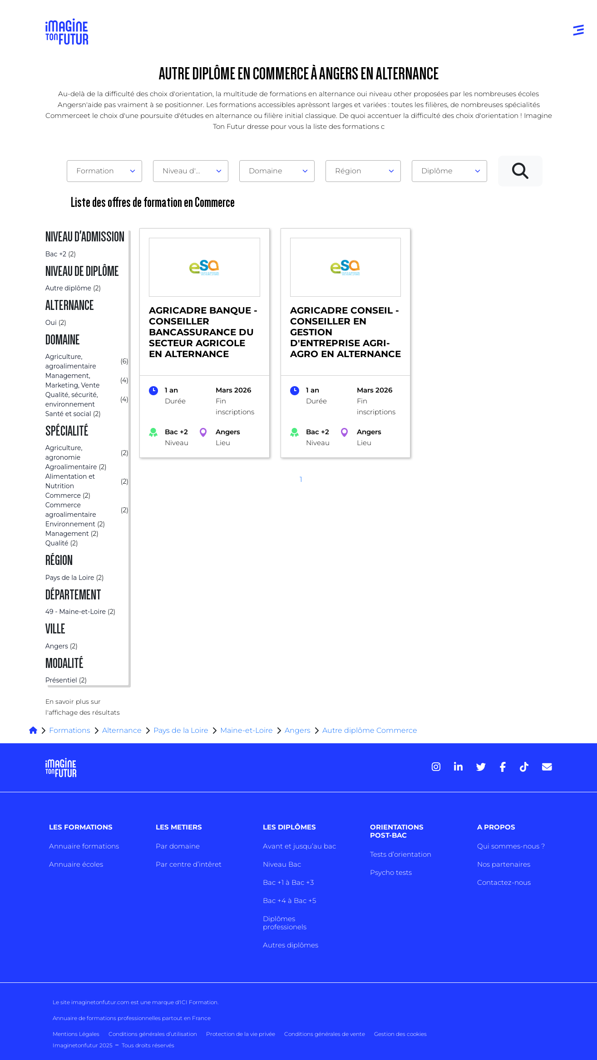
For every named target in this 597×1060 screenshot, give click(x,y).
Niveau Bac (282, 864)
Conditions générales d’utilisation (153, 1034)
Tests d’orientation (400, 854)
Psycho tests (391, 872)
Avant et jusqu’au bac (299, 846)
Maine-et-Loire (246, 730)
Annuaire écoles (76, 864)
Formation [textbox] (95, 171)
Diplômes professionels (284, 922)
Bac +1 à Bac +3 (288, 882)
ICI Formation (198, 1002)
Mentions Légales (76, 1034)
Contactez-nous (504, 882)
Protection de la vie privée (240, 1034)
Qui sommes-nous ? (511, 846)
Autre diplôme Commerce (369, 730)
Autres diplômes (290, 945)
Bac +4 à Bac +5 (289, 900)
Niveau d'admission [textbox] (187, 171)
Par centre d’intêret (189, 864)
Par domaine (178, 846)
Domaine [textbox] (265, 171)
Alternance (122, 730)
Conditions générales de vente (324, 1034)
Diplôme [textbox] (437, 171)
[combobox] (104, 171)
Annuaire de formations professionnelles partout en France (132, 1018)
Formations (69, 730)
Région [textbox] (348, 171)
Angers (298, 730)
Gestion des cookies (400, 1034)
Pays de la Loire (180, 730)
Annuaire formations (84, 846)
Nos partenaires (503, 864)
